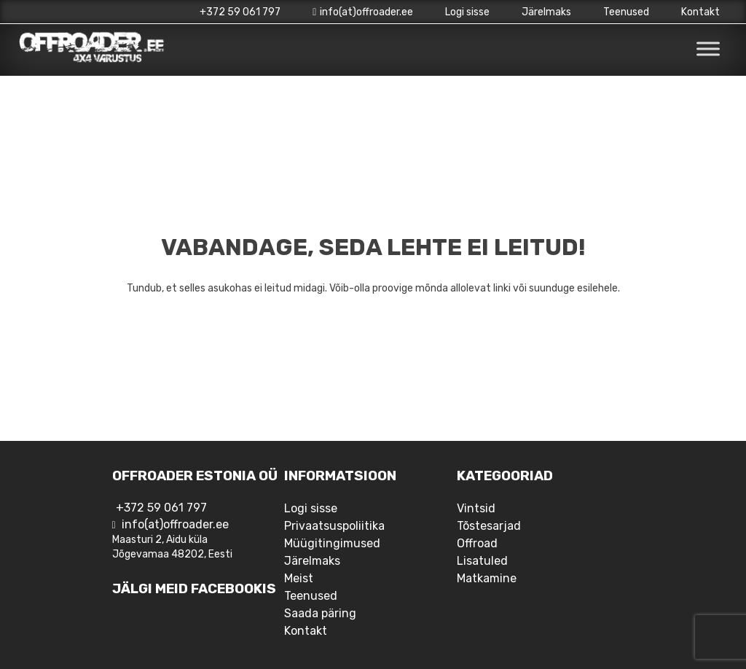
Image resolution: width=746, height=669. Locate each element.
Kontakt (700, 12)
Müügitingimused (332, 543)
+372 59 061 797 (240, 12)
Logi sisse (467, 12)
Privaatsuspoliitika (334, 526)
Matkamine (487, 578)
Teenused (626, 12)
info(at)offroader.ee (363, 12)
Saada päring (320, 613)
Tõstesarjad (489, 526)
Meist (298, 578)
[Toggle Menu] (708, 49)
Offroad (477, 543)
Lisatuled (482, 561)
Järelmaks (546, 12)
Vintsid (476, 508)
